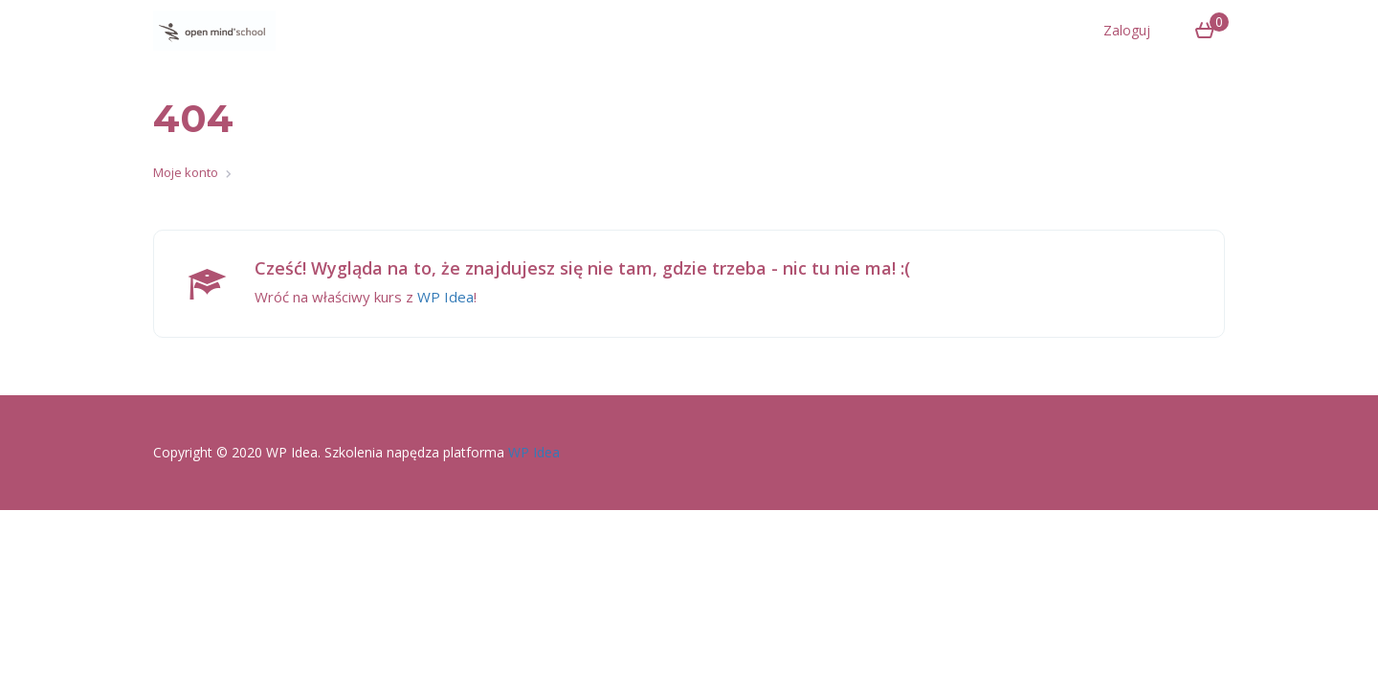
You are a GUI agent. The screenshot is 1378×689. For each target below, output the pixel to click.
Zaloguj (1126, 30)
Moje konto (185, 172)
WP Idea (445, 296)
